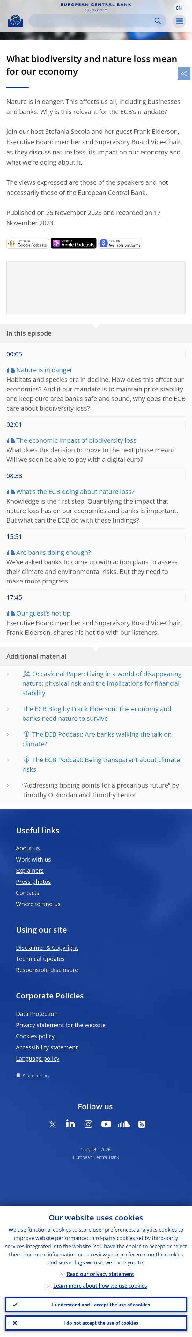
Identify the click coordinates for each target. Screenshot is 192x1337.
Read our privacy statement (100, 1273)
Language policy (37, 1058)
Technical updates (40, 958)
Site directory (36, 1076)
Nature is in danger (44, 370)
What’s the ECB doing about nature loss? (75, 491)
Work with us (33, 859)
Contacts (27, 893)
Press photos (33, 881)
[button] (179, 7)
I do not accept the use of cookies (100, 1323)
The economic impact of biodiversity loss (76, 440)
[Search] (92, 20)
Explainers (30, 870)
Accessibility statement (47, 1047)
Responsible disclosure (47, 970)
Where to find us (38, 904)
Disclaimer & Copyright (47, 947)
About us (28, 848)
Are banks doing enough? (53, 552)
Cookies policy (35, 1036)
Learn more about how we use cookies (100, 1285)
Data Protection (37, 1014)
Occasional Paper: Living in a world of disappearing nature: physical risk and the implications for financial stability (102, 683)
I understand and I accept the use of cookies (101, 1304)
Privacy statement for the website (61, 1025)
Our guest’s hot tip (43, 613)
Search (157, 20)
